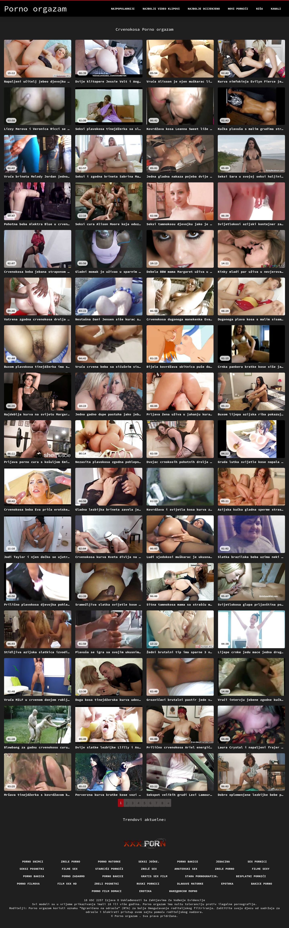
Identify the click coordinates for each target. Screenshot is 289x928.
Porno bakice (187, 861)
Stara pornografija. (201, 876)
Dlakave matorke (190, 883)
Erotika (145, 891)
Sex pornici (257, 861)
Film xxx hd (67, 883)
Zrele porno (70, 861)
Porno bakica (33, 876)
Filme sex (70, 869)
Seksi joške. (148, 861)
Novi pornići (238, 8)
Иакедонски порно (183, 891)
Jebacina (223, 861)
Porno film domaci (107, 891)
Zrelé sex (149, 869)
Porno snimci (32, 861)
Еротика (227, 883)
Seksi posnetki (31, 869)
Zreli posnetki (106, 883)
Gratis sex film (154, 876)
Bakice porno (261, 883)
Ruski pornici (148, 883)
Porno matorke (109, 861)
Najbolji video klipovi (161, 8)
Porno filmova (28, 883)
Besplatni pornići (251, 876)
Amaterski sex (185, 869)
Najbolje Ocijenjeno (204, 8)
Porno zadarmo (73, 876)
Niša (259, 8)
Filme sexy (261, 869)
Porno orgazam (127, 916)
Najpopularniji (123, 8)
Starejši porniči (109, 869)
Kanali (276, 8)
